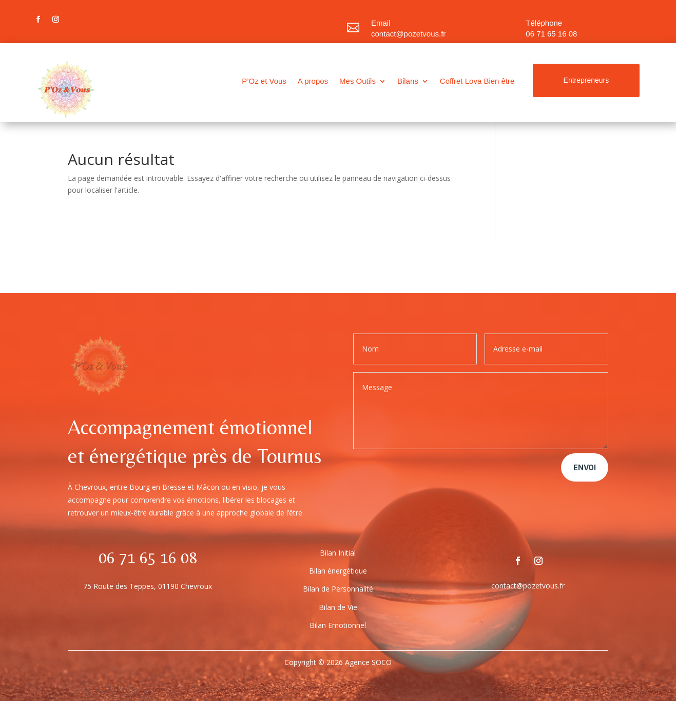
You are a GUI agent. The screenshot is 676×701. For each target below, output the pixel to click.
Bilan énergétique (338, 571)
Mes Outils (357, 81)
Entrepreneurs (586, 80)
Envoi (584, 467)
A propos (313, 81)
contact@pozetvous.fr (408, 33)
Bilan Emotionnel (338, 625)
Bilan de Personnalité (338, 589)
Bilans (407, 81)
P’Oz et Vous (264, 81)
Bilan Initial (338, 553)
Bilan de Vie (338, 607)
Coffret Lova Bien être (477, 81)
